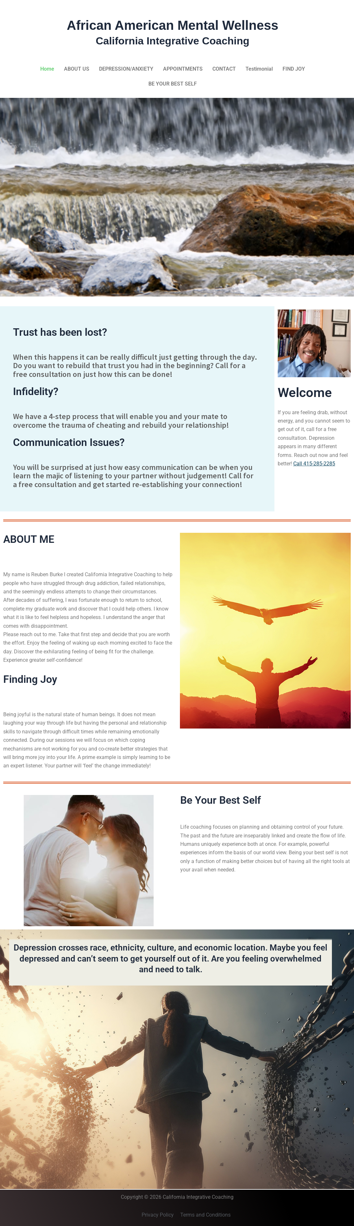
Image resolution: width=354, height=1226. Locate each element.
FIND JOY (294, 69)
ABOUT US (76, 69)
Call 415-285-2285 (314, 464)
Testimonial (259, 69)
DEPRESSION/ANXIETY (126, 69)
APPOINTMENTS (183, 69)
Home (47, 69)
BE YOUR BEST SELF (172, 84)
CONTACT (224, 69)
